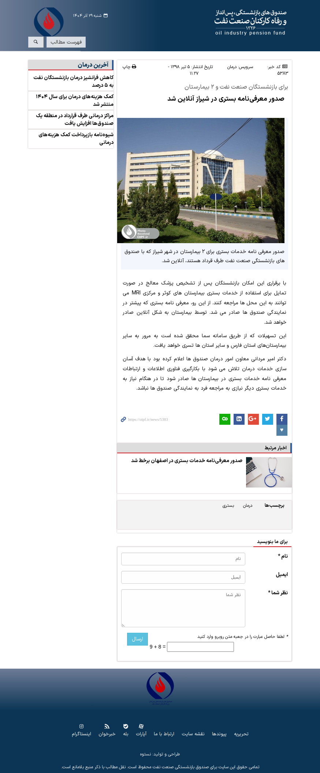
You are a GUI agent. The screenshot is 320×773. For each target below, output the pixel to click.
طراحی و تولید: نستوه (160, 754)
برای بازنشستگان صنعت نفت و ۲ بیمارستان (236, 87)
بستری (228, 505)
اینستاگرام (81, 734)
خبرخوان (107, 734)
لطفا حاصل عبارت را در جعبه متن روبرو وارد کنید (242, 636)
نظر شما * (278, 593)
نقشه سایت (193, 734)
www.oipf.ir (182, 22)
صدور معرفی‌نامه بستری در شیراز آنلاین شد (225, 99)
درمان (232, 67)
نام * (283, 556)
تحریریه (241, 734)
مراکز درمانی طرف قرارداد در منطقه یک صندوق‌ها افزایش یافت (75, 119)
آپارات (141, 734)
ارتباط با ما (164, 734)
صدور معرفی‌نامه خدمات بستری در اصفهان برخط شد (186, 461)
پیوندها (219, 734)
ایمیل (282, 575)
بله (126, 734)
